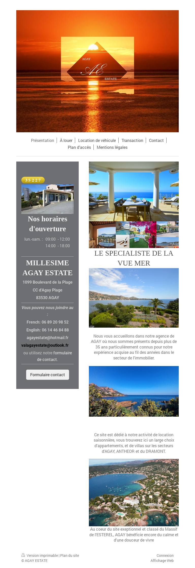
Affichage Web (162, 560)
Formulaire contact (47, 374)
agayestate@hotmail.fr (47, 337)
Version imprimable (40, 555)
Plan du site (69, 555)
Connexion (165, 555)
